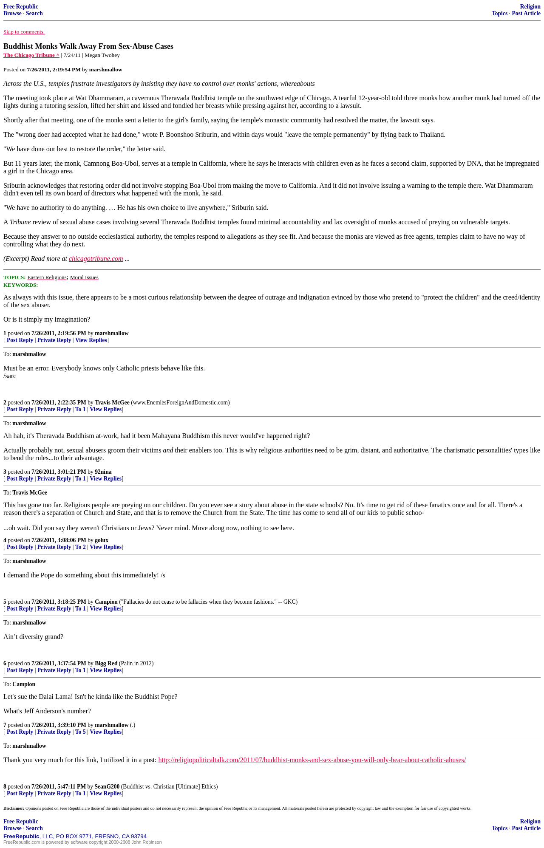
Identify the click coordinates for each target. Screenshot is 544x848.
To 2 (80, 547)
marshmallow (111, 333)
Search (34, 13)
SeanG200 (106, 786)
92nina (103, 472)
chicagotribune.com (96, 258)
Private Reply (54, 340)
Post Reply (20, 340)
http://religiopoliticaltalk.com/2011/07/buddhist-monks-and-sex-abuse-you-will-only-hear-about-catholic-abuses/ (312, 759)
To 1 (80, 409)
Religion (530, 6)
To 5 (80, 732)
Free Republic (20, 6)
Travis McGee (112, 402)
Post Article (526, 13)
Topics (499, 13)
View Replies (91, 340)
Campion (106, 602)
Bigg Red (106, 663)
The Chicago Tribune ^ (31, 55)
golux (101, 540)
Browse (12, 13)
